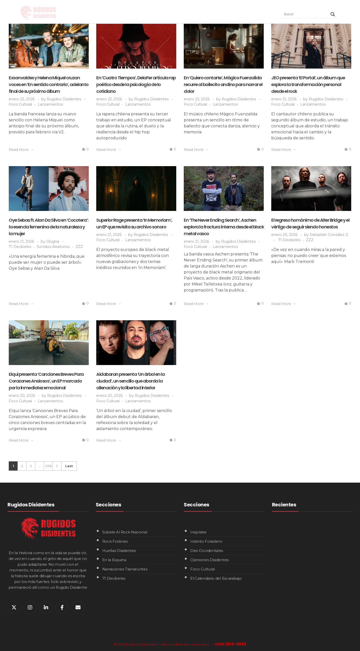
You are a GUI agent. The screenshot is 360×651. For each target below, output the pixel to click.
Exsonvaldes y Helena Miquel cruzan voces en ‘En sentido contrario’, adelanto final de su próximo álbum (48, 84)
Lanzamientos (50, 104)
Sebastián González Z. (329, 234)
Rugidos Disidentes (64, 99)
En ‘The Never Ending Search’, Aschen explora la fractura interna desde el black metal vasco (224, 227)
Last (69, 466)
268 (48, 466)
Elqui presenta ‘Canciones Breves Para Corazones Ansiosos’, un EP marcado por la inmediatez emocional (46, 381)
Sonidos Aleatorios (53, 246)
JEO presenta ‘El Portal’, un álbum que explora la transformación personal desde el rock (308, 84)
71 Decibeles (20, 246)
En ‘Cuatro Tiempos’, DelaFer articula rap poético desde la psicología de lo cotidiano (136, 84)
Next (56, 466)
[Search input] (306, 14)
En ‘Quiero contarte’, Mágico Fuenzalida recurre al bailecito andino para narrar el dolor (223, 84)
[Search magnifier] (332, 14)
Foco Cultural (20, 104)
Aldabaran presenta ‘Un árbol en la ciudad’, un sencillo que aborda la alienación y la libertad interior (130, 381)
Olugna (53, 241)
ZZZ (79, 246)
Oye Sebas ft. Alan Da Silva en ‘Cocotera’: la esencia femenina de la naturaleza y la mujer (48, 227)
